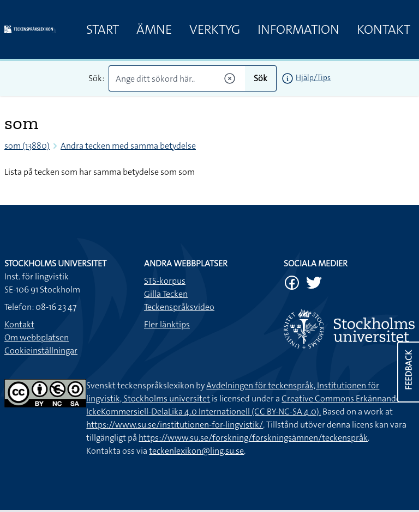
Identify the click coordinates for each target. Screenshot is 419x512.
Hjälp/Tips (313, 77)
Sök (260, 78)
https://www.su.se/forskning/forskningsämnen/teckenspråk (253, 437)
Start (102, 29)
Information (298, 29)
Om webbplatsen (36, 337)
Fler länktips (167, 324)
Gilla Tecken (166, 294)
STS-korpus (164, 281)
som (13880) (27, 145)
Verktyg (214, 29)
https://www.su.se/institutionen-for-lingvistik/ (174, 424)
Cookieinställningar (40, 350)
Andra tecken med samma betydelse (128, 145)
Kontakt (383, 29)
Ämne (154, 29)
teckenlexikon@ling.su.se (196, 450)
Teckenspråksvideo (179, 307)
